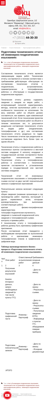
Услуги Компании (14, 48)
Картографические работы (31, 48)
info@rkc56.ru (25, 28)
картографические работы (12, 66)
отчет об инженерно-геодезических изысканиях (22, 62)
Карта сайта (21, 43)
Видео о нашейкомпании (7, 395)
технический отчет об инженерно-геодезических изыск (21, 64)
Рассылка (18, 41)
